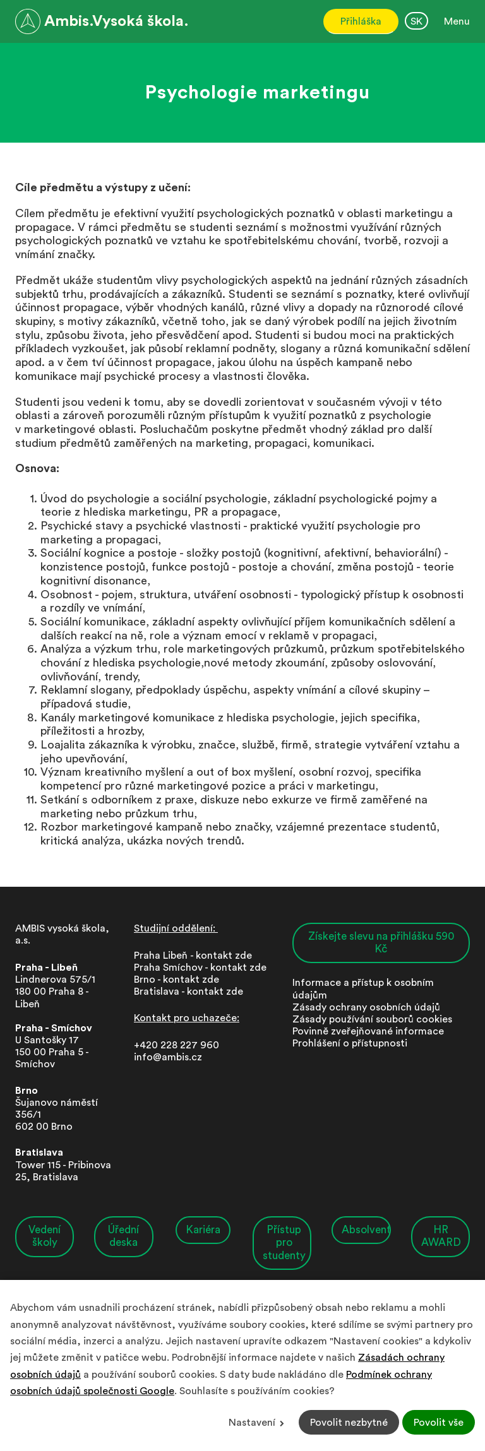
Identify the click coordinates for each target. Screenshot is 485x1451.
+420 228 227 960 (176, 1045)
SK (416, 21)
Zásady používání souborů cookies (372, 1019)
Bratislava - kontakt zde (188, 991)
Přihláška (360, 21)
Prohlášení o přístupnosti (349, 1043)
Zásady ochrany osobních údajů (366, 1007)
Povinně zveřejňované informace (368, 1031)
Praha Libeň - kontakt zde (195, 956)
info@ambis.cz (168, 1057)
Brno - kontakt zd (173, 979)
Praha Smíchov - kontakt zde (200, 967)
